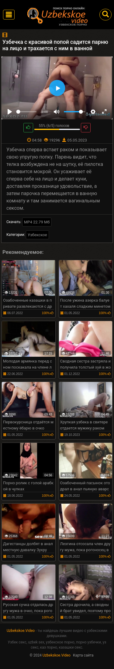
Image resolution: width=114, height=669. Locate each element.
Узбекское (37, 235)
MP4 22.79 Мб (37, 222)
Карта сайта (83, 655)
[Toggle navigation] (9, 14)
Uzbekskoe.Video (21, 631)
